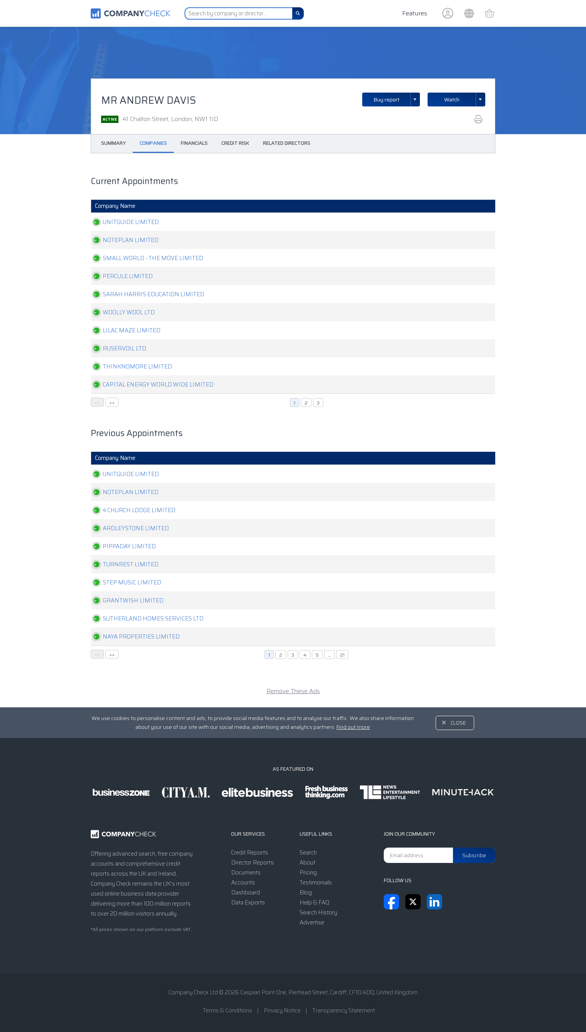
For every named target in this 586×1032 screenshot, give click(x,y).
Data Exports (248, 902)
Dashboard (245, 892)
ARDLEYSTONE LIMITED (128, 528)
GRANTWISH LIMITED (125, 600)
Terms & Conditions (227, 1010)
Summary (113, 143)
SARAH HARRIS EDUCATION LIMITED (145, 294)
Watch (451, 99)
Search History (318, 912)
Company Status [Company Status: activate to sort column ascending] (318, 206)
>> (112, 402)
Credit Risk (235, 143)
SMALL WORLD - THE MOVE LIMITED (145, 258)
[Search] (298, 13)
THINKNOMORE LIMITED (129, 366)
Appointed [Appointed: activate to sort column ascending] (423, 206)
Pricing (308, 872)
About (307, 862)
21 (342, 655)
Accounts (243, 882)
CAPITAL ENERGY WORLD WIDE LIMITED (150, 384)
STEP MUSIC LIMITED (124, 582)
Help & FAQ (314, 902)
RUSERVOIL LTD (116, 348)
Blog (306, 892)
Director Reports (252, 862)
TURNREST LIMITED (123, 564)
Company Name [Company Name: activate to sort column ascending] (115, 206)
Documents (246, 872)
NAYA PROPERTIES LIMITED (133, 636)
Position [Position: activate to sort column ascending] (381, 206)
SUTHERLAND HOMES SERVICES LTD (145, 618)
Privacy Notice (282, 1010)
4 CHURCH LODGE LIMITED (131, 510)
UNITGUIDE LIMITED (123, 222)
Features (414, 13)
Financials (194, 143)
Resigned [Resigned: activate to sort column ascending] (468, 206)
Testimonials (316, 882)
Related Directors (286, 143)
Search (308, 852)
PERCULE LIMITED (120, 276)
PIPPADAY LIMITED (121, 546)
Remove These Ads (293, 691)
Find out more (353, 727)
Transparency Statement (343, 1010)
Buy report (396, 99)
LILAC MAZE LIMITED (124, 330)
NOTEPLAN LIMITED (123, 240)
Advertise (312, 922)
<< (97, 402)
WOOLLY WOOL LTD (121, 312)
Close (458, 723)
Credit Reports (249, 852)
